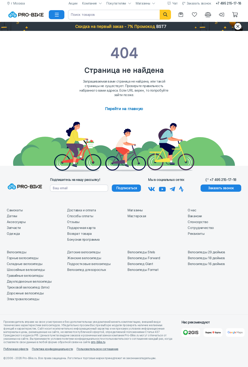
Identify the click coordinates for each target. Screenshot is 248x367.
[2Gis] (190, 332)
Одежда (13, 234)
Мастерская (136, 216)
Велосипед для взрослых (86, 270)
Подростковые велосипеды (88, 264)
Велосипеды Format (143, 270)
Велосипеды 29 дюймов (206, 252)
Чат (175, 3)
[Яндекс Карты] (213, 332)
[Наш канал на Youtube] (162, 188)
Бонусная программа (83, 240)
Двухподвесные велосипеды (29, 281)
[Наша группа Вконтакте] (151, 188)
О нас (192, 210)
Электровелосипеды (23, 299)
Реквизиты (196, 234)
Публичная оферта (15, 349)
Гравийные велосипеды (25, 276)
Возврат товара (79, 234)
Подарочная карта (81, 228)
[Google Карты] (235, 332)
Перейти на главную (124, 108)
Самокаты (15, 210)
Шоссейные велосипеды (26, 270)
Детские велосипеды (83, 252)
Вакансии (195, 216)
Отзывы (73, 222)
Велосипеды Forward (143, 258)
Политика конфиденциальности (52, 349)
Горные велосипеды (22, 258)
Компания (89, 3)
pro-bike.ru (98, 342)
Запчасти (14, 228)
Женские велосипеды (84, 258)
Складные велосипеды (24, 264)
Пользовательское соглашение (97, 349)
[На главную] (26, 14)
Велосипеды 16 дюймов (206, 264)
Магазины (143, 3)
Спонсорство (198, 222)
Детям (12, 216)
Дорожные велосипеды (25, 293)
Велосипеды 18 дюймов (206, 258)
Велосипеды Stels (141, 252)
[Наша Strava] (181, 188)
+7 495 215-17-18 (228, 3)
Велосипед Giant (140, 264)
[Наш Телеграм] (172, 188)
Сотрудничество (201, 228)
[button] (124, 26)
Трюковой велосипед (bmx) (28, 287)
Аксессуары (16, 222)
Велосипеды (16, 252)
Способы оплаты (80, 216)
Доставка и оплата (81, 210)
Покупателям (116, 3)
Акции (72, 3)
